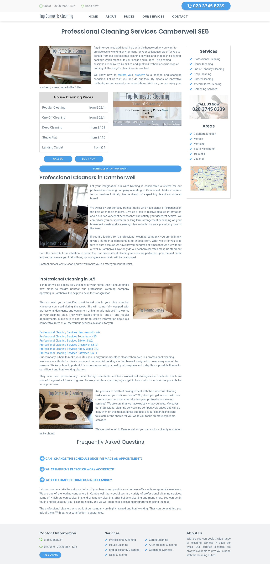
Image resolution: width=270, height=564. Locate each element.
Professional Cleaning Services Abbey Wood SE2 (68, 348)
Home (93, 16)
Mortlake (199, 143)
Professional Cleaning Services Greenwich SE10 (68, 344)
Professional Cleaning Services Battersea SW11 (68, 353)
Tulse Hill (199, 153)
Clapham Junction (205, 133)
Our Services (153, 16)
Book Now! (92, 6)
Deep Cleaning (202, 74)
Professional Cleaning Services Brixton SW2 (66, 340)
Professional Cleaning (207, 59)
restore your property (131, 75)
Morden (198, 138)
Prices (129, 16)
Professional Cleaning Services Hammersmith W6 (69, 332)
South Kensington (204, 148)
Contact (180, 16)
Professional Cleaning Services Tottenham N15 (68, 336)
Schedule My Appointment (110, 168)
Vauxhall (199, 158)
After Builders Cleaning (207, 84)
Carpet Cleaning (203, 79)
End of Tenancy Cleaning (209, 69)
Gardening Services (205, 89)
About (111, 16)
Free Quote (50, 554)
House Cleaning (203, 64)
